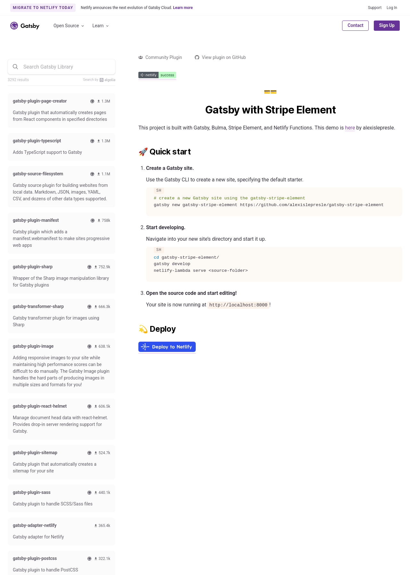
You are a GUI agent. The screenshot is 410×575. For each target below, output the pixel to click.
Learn (101, 26)
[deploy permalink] (135, 329)
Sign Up (387, 25)
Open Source (69, 26)
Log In (392, 7)
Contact (355, 25)
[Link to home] (24, 25)
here (350, 128)
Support (374, 7)
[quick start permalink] (135, 152)
